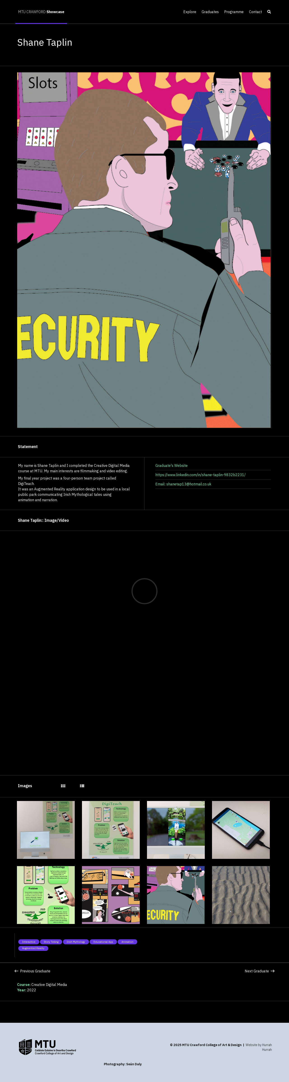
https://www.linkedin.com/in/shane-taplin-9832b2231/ (200, 474)
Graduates (210, 11)
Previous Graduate (32, 971)
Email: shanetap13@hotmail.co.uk (183, 484)
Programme (234, 11)
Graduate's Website (171, 465)
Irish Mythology (76, 941)
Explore (189, 11)
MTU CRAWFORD (41, 11)
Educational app (103, 941)
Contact (255, 11)
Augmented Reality (33, 948)
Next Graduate (260, 971)
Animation (127, 941)
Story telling (51, 941)
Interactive (28, 941)
